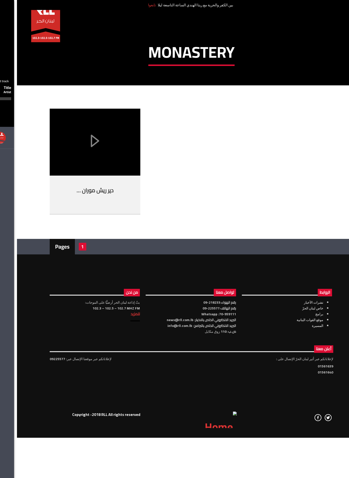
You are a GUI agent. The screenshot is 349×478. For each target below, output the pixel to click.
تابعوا (135, 4)
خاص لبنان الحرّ (295, 402)
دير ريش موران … (78, 284)
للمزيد (118, 407)
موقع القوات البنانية (293, 414)
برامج (302, 408)
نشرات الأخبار (296, 396)
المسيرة (300, 419)
